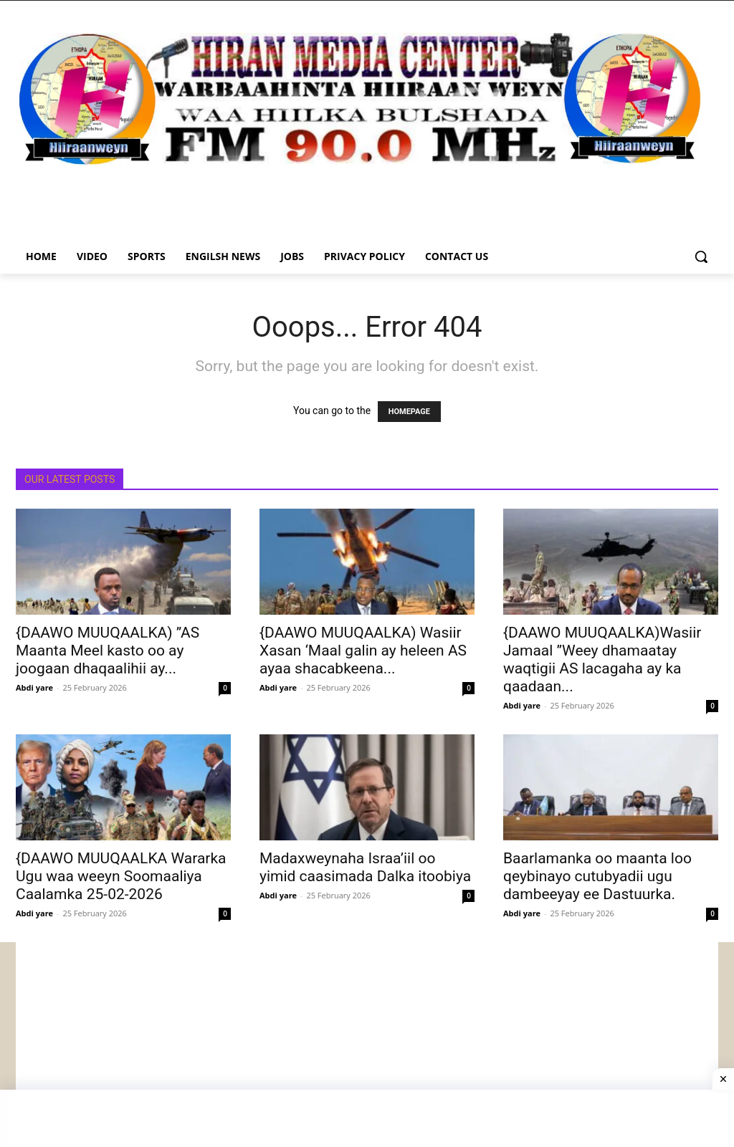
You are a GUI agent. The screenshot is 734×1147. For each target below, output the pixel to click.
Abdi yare (34, 687)
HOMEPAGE (409, 411)
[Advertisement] (367, 1042)
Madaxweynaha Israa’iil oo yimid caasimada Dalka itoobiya (365, 867)
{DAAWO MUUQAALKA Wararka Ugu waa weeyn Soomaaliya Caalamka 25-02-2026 (121, 876)
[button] (701, 256)
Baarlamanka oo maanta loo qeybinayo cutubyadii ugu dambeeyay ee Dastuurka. (597, 876)
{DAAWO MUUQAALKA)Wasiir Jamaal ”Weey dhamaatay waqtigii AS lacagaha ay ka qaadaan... (602, 659)
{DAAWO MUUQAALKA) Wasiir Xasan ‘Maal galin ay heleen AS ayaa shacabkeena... (363, 650)
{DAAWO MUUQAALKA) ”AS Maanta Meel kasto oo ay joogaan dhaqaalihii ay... (107, 650)
